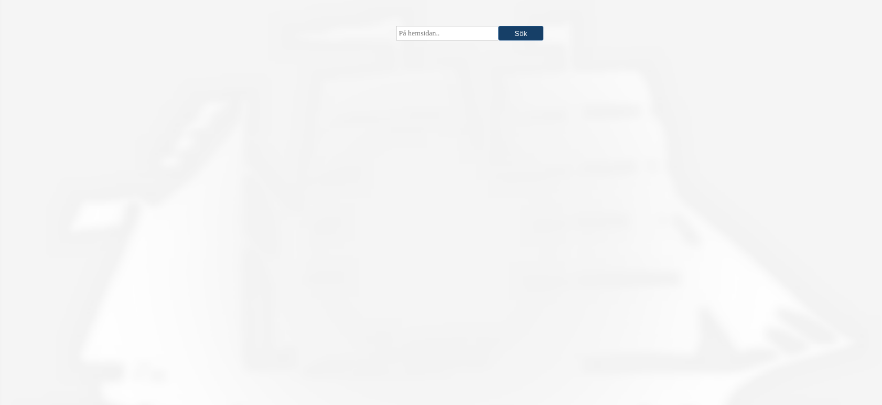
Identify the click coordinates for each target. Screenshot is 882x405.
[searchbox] (447, 33)
